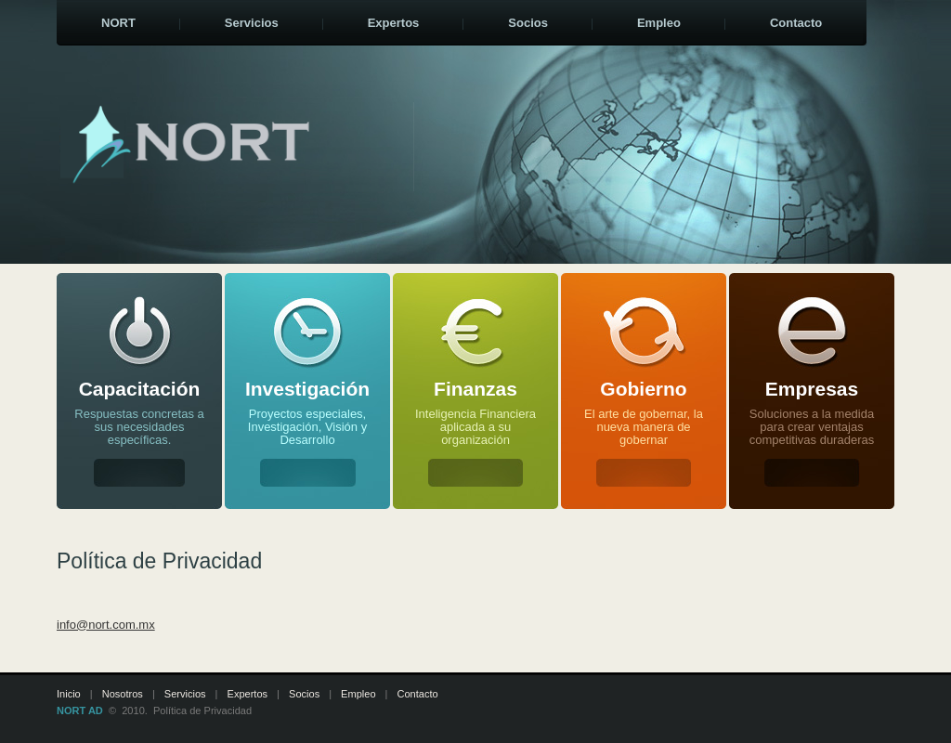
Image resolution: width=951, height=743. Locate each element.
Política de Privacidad (202, 710)
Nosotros (122, 693)
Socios (304, 693)
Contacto (417, 693)
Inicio (69, 693)
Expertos (248, 693)
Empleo (358, 693)
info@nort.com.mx (106, 625)
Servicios (185, 693)
